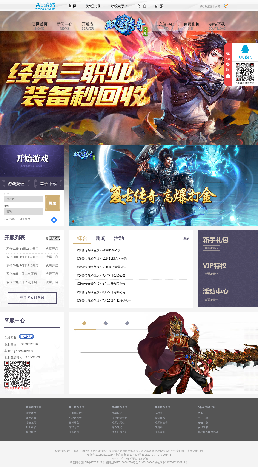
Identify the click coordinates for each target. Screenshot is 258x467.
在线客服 (203, 427)
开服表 (87, 26)
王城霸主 (74, 422)
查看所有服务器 (32, 298)
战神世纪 (117, 413)
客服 (158, 6)
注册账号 (25, 219)
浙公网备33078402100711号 (171, 462)
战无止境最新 (119, 432)
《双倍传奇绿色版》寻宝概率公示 (97, 250)
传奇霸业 (160, 432)
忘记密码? (10, 219)
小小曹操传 (75, 417)
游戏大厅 (118, 6)
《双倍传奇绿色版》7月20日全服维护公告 (103, 300)
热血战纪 (117, 427)
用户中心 (203, 417)
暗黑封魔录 (161, 422)
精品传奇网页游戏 (208, 432)
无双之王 (74, 427)
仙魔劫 (159, 427)
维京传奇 (31, 413)
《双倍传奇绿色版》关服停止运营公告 (100, 267)
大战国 (159, 413)
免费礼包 (191, 26)
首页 (72, 6)
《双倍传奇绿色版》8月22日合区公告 (100, 292)
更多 (186, 238)
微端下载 (217, 26)
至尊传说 (31, 432)
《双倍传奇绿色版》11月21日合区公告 (101, 258)
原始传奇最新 (119, 417)
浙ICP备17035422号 (93, 462)
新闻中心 (64, 26)
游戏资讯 (93, 6)
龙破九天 (31, 422)
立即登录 (52, 203)
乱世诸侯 (31, 427)
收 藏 (217, 6)
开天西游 (31, 417)
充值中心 (166, 26)
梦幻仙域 (160, 417)
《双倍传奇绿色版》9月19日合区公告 (100, 283)
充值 (141, 6)
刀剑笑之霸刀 (76, 413)
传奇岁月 (74, 432)
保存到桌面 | (207, 6)
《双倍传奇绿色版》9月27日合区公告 (100, 275)
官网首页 (40, 26)
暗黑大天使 (118, 422)
